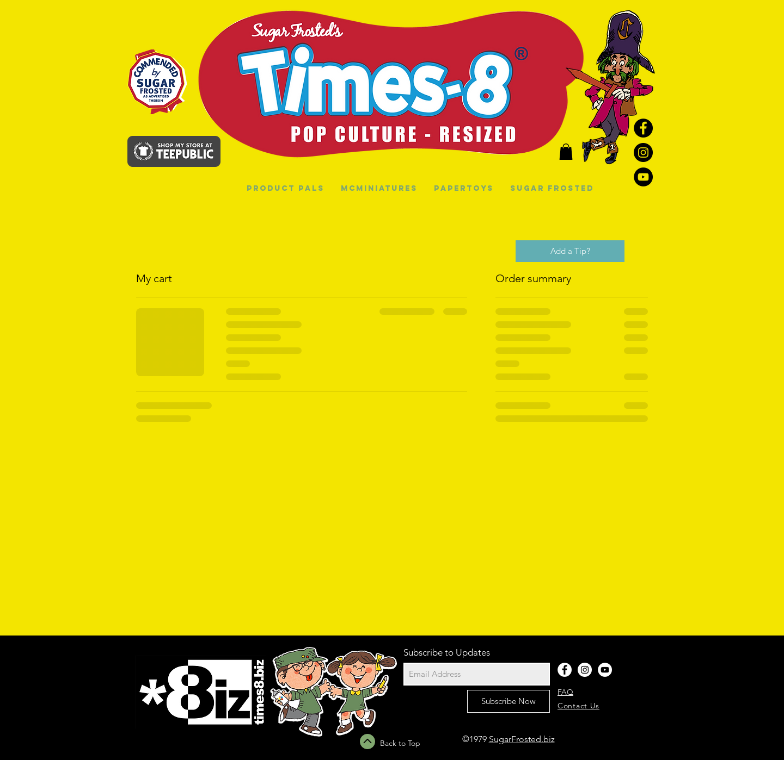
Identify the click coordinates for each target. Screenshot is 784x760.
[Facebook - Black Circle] (643, 128)
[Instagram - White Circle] (585, 670)
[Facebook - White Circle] (565, 670)
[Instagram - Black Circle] (643, 152)
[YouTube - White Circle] (605, 670)
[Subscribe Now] (508, 701)
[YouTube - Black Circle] (643, 176)
